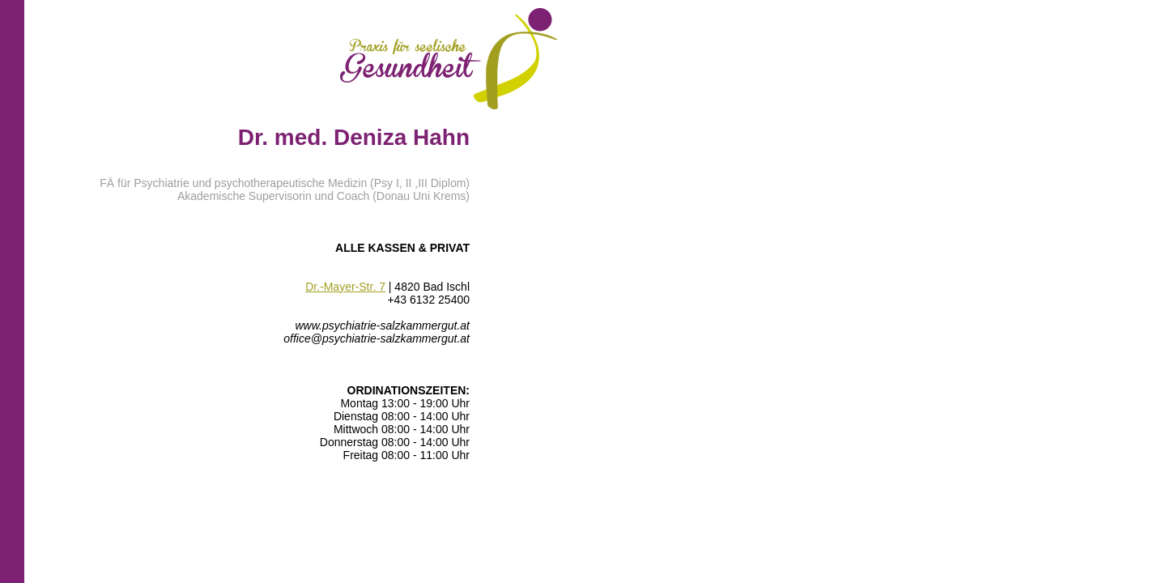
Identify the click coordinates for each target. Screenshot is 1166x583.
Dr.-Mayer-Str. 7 (345, 286)
